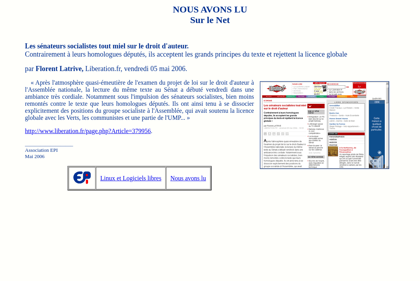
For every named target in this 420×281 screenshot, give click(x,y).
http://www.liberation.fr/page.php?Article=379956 (88, 131)
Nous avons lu (188, 178)
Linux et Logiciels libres (130, 178)
